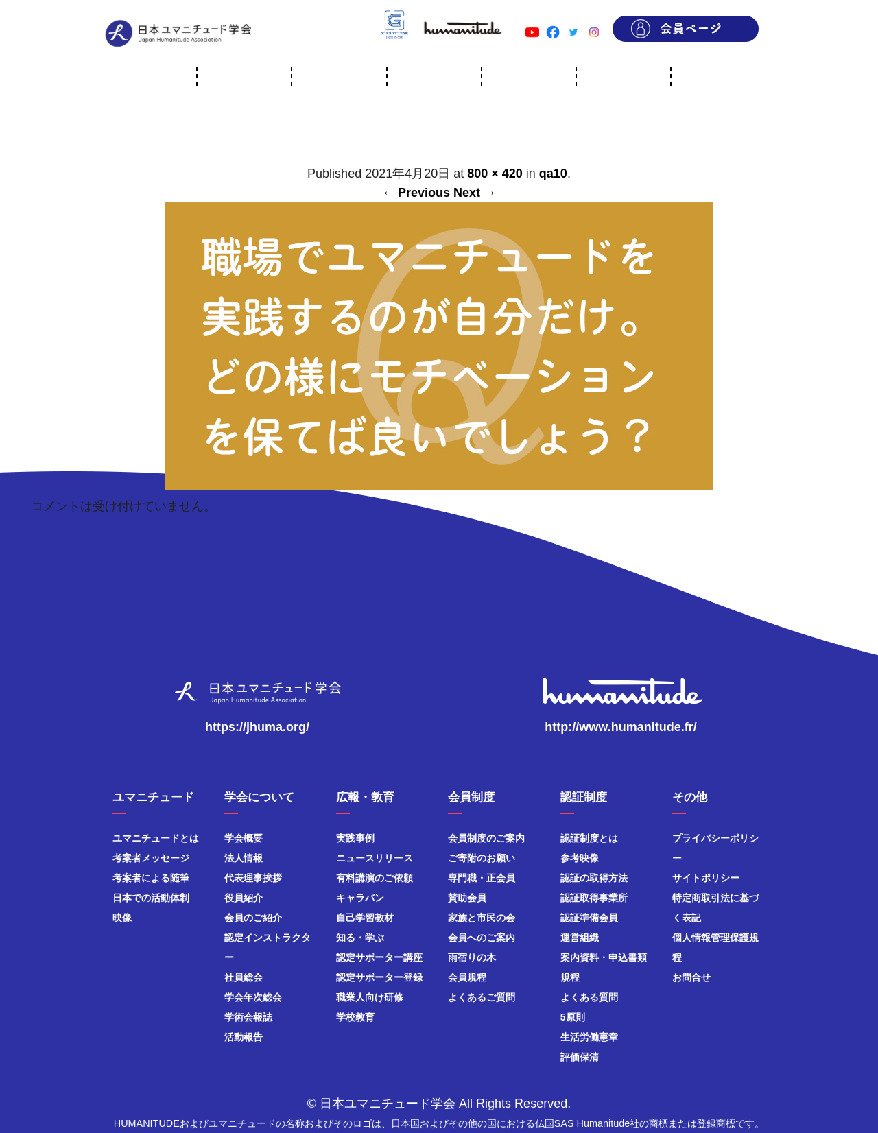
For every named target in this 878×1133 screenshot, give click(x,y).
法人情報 (243, 857)
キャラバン (360, 897)
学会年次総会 (253, 997)
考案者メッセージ (150, 857)
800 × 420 (495, 173)
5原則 (572, 1017)
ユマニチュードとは (155, 838)
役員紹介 (243, 897)
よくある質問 (589, 997)
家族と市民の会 (481, 917)
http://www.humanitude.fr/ (620, 727)
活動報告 (243, 1036)
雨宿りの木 (472, 957)
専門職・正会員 (481, 877)
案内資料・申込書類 (603, 957)
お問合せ (691, 977)
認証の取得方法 (594, 877)
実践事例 (355, 838)
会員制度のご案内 (486, 838)
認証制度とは (589, 838)
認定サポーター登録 (379, 977)
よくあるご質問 (481, 997)
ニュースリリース (374, 857)
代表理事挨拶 (253, 877)
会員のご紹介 (253, 917)
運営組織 (579, 937)
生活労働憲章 (589, 1036)
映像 (122, 917)
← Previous (416, 193)
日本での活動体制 (150, 897)
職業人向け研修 (369, 997)
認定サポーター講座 (379, 957)
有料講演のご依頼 (374, 877)
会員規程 (467, 977)
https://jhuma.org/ (257, 727)
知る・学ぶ (360, 937)
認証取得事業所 (594, 897)
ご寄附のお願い (481, 857)
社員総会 (243, 977)
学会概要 (243, 838)
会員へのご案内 (481, 937)
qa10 (553, 173)
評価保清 (579, 1056)
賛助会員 (467, 897)
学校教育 (355, 1017)
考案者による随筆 (150, 877)
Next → (474, 193)
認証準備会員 (589, 917)
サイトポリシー (705, 877)
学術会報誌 (248, 1017)
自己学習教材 (365, 917)
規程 (570, 977)
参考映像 (579, 857)
